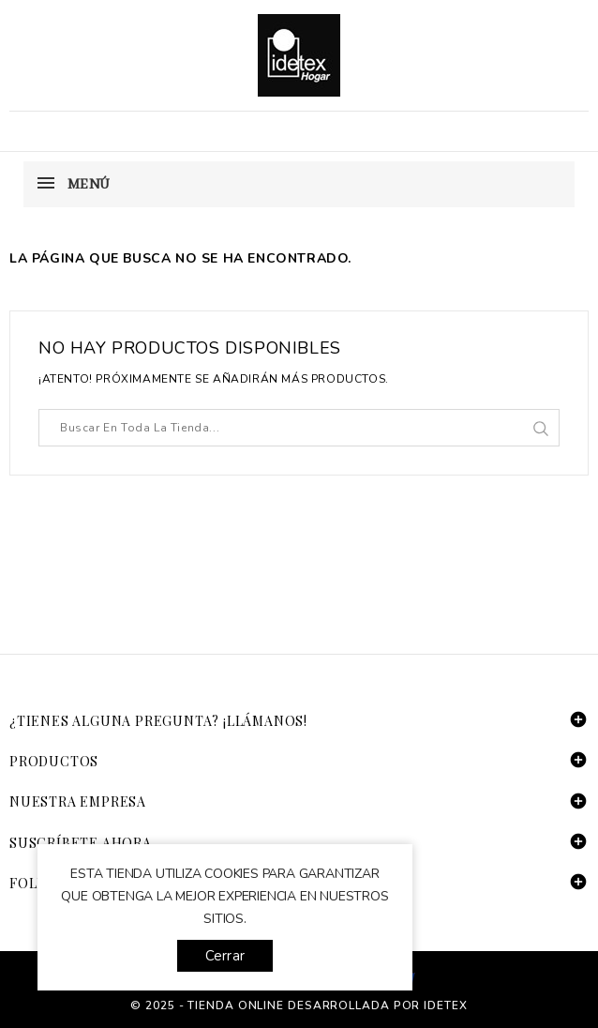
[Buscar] (299, 428)
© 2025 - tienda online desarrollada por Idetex (298, 1005)
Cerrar (225, 955)
